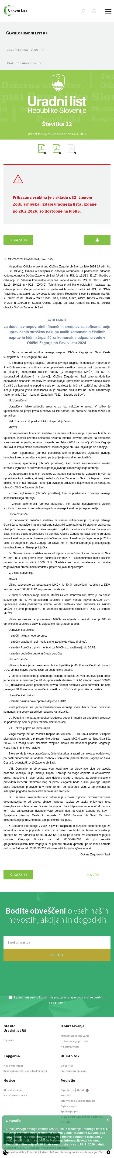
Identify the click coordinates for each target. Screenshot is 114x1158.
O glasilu (8, 1040)
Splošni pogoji (69, 1111)
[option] (57, 124)
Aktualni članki (12, 1090)
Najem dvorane (70, 1046)
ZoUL (17, 204)
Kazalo (18, 240)
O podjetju (67, 1090)
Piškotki (32, 1152)
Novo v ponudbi (13, 1065)
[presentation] (57, 981)
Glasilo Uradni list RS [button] (25, 50)
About (82, 1090)
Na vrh (93, 874)
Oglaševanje (68, 1106)
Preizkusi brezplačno (73, 1071)
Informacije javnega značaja (78, 1100)
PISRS (74, 211)
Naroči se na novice (15, 1095)
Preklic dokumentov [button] (24, 63)
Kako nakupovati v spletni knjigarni (25, 1071)
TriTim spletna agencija (64, 1152)
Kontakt (66, 1095)
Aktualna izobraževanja (75, 1036)
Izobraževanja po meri (74, 1041)
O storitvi (67, 1065)
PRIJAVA (57, 955)
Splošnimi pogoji (51, 997)
